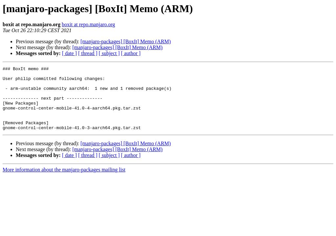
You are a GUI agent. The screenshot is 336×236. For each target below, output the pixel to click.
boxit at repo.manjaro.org (88, 24)
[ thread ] (87, 53)
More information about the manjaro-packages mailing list (64, 182)
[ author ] (131, 53)
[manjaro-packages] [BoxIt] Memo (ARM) (125, 41)
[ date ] (69, 53)
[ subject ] (109, 53)
